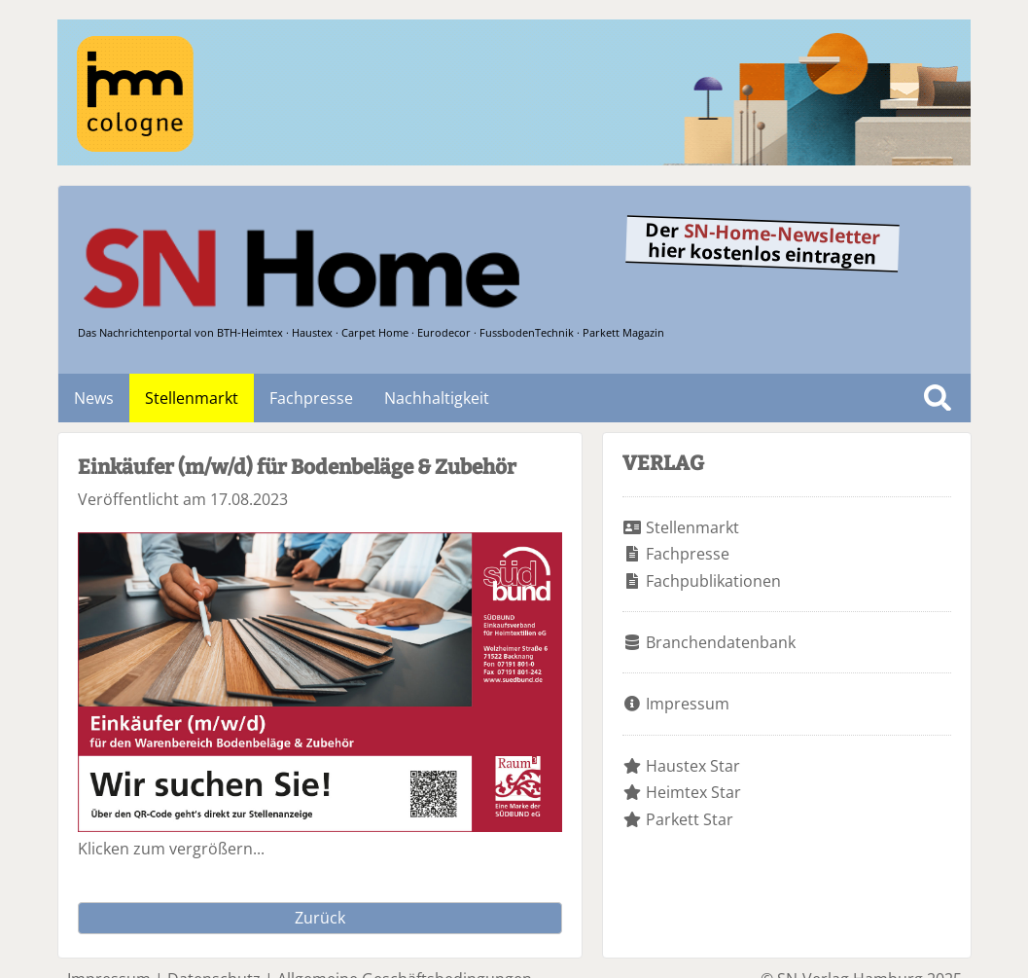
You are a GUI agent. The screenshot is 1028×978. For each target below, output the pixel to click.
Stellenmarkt (191, 398)
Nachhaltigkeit (436, 398)
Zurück (320, 917)
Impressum (687, 703)
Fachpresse (311, 398)
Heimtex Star (693, 792)
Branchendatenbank (721, 642)
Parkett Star (689, 819)
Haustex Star (693, 766)
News (94, 398)
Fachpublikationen (713, 581)
